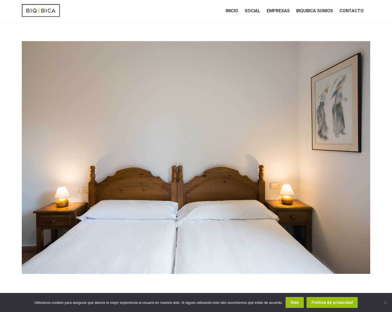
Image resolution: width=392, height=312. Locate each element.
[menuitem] (232, 10)
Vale (294, 302)
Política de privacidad (332, 302)
